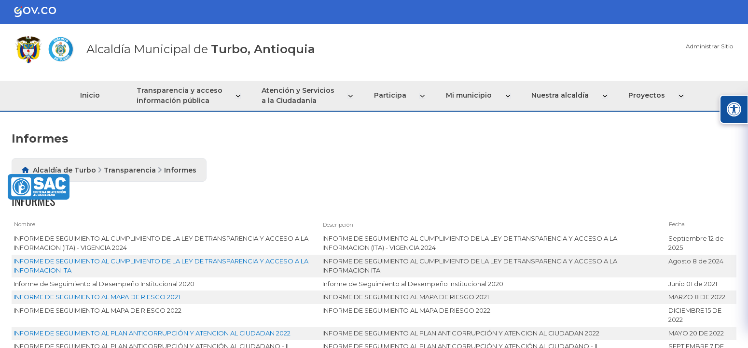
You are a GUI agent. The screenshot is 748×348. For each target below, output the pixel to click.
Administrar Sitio (709, 46)
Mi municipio (470, 95)
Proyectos (645, 95)
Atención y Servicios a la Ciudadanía (300, 95)
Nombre (24, 224)
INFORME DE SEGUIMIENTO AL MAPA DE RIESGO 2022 (97, 310)
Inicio (93, 95)
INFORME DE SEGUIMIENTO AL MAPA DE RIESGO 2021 (97, 297)
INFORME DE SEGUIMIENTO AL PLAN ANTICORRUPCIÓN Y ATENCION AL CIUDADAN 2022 (152, 333)
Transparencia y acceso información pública (183, 95)
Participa (392, 95)
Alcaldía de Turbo (64, 170)
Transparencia (130, 170)
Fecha (677, 224)
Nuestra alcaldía (560, 95)
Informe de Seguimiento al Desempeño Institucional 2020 (104, 284)
